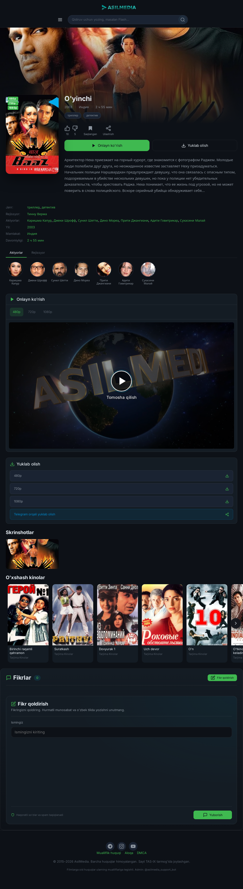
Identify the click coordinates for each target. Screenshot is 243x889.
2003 (68, 107)
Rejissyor (38, 252)
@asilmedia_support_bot (160, 869)
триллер (73, 115)
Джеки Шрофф (65, 220)
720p (32, 312)
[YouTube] (133, 846)
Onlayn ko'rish (107, 145)
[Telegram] (110, 846)
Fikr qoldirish (222, 678)
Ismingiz (17, 722)
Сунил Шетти (88, 220)
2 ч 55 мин (103, 107)
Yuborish (213, 815)
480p (16, 312)
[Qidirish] (182, 19)
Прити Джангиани (134, 220)
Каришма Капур (39, 220)
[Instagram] (121, 846)
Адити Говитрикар (164, 220)
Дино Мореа (109, 220)
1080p (47, 312)
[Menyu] (60, 19)
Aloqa (129, 853)
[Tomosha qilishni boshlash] (121, 385)
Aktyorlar (16, 252)
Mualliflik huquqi (109, 853)
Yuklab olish (194, 145)
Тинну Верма (37, 214)
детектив (92, 115)
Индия (84, 107)
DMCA (142, 853)
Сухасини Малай (192, 220)
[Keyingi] (236, 623)
